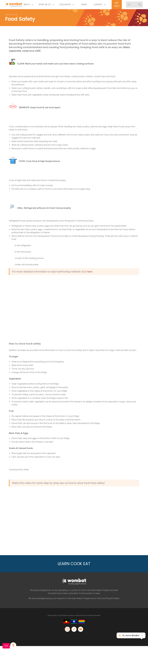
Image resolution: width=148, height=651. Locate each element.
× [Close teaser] (142, 635)
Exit (6, 646)
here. (89, 271)
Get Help (116, 4)
